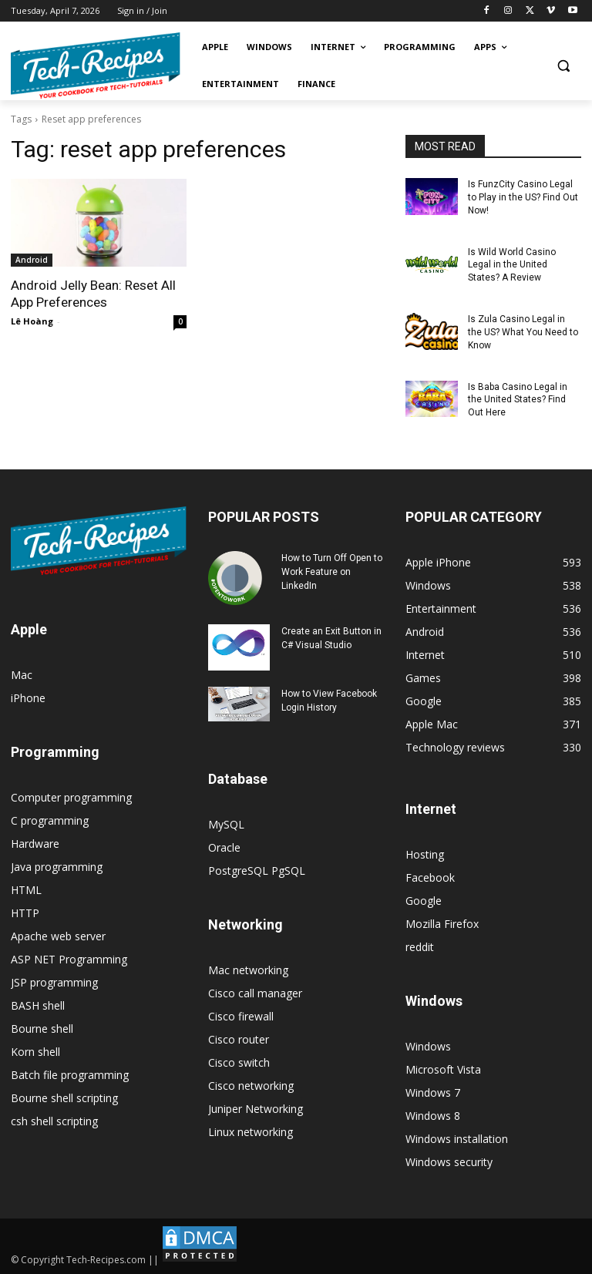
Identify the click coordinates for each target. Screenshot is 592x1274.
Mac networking (248, 970)
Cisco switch (239, 1062)
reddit (419, 947)
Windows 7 (432, 1092)
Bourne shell (42, 1028)
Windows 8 (432, 1115)
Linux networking (250, 1131)
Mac (21, 674)
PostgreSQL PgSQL (256, 870)
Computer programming (71, 797)
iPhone (28, 698)
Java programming (57, 866)
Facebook (430, 877)
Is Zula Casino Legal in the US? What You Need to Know (523, 332)
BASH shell (38, 1005)
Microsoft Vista (443, 1069)
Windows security (449, 1162)
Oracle (224, 847)
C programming (50, 820)
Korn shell (35, 1051)
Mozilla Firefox (442, 923)
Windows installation (456, 1138)
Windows (428, 1046)
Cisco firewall (241, 1016)
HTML (26, 889)
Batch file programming (70, 1074)
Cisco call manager (255, 993)
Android (31, 259)
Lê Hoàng (32, 321)
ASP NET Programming (69, 959)
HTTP (25, 913)
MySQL (226, 824)
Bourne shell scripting (64, 1098)
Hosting (424, 854)
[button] (563, 66)
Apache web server (58, 936)
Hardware (35, 843)
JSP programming (54, 982)
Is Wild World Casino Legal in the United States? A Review (512, 264)
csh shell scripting (54, 1121)
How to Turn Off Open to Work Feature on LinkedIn (331, 572)
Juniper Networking (255, 1108)
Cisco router (238, 1039)
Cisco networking (251, 1085)
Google (423, 900)
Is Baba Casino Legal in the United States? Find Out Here (517, 399)
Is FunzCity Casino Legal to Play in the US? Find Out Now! (523, 197)
